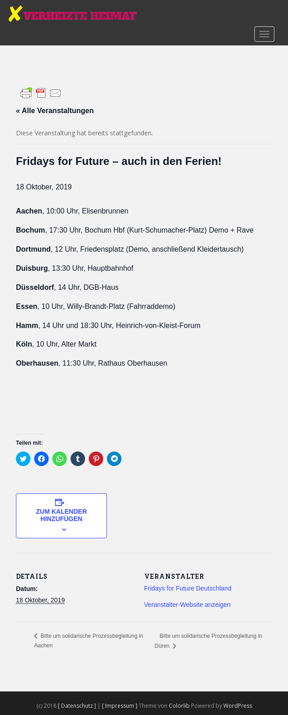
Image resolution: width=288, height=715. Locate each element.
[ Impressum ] (120, 706)
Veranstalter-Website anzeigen (187, 604)
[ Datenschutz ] (77, 706)
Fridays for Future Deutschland (188, 588)
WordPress (237, 706)
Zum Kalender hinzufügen (61, 515)
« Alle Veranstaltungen (55, 110)
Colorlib (179, 706)
